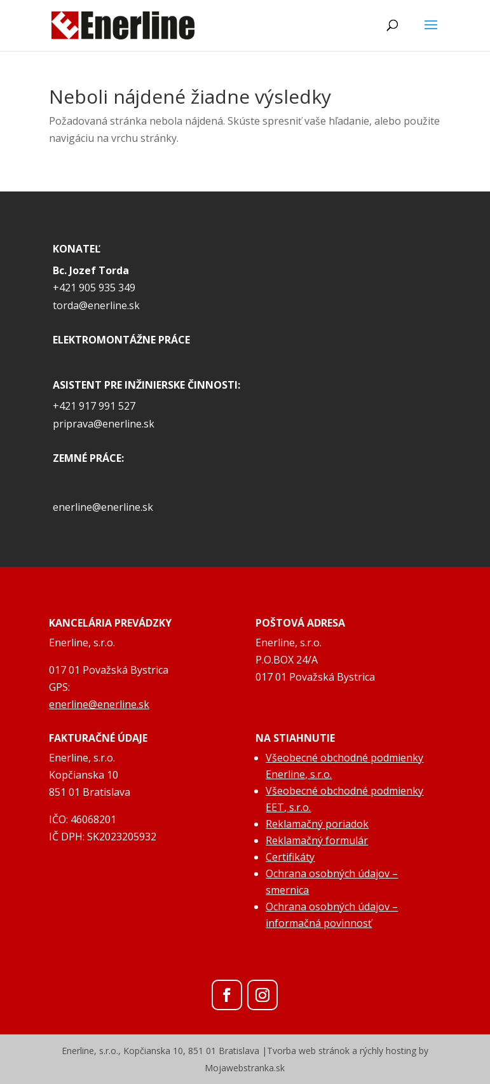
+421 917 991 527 (94, 406)
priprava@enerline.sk (103, 424)
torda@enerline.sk (96, 305)
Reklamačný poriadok (317, 824)
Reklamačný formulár (317, 840)
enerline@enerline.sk (103, 507)
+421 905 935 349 (94, 288)
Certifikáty (290, 857)
